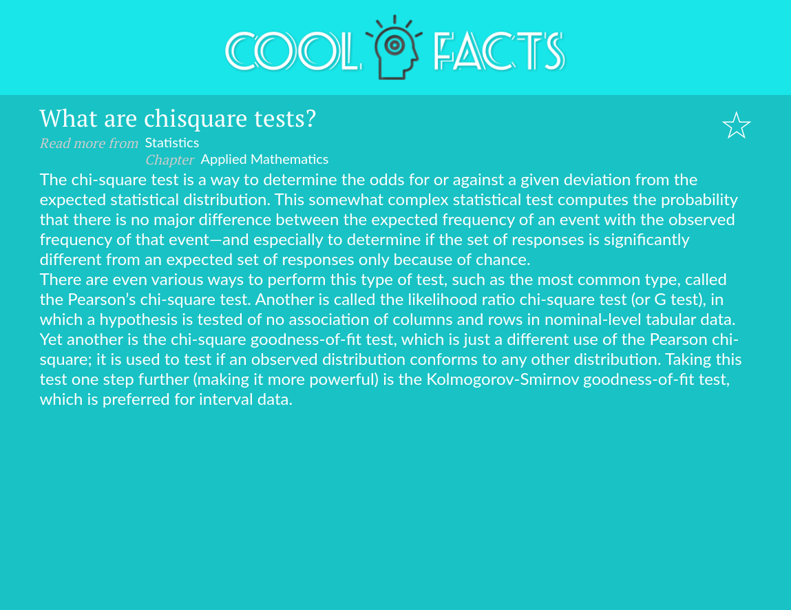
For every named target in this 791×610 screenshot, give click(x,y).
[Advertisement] (395, 511)
